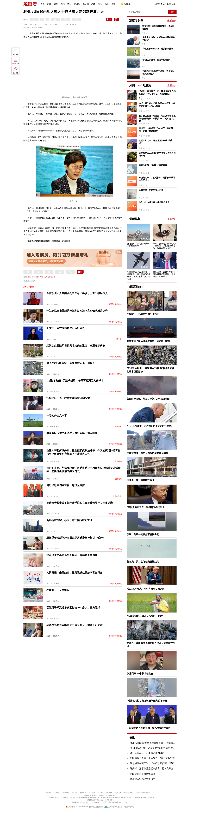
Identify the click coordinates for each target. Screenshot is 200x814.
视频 (113, 4)
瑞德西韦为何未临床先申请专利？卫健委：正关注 (74, 625)
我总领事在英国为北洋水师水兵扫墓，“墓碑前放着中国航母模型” (163, 763)
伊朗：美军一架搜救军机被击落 (143, 534)
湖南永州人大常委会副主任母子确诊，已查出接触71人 (77, 293)
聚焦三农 (118, 426)
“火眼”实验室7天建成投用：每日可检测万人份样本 (75, 380)
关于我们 (57, 793)
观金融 (86, 4)
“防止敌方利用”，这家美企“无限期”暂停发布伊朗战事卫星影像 (161, 747)
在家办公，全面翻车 (57, 590)
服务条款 (74, 793)
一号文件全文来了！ (57, 415)
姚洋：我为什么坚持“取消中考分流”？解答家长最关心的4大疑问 (157, 104)
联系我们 (48, 793)
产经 (93, 4)
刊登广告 (83, 793)
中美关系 (118, 339)
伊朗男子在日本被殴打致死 (140, 480)
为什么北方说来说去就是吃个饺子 (154, 202)
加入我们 (100, 793)
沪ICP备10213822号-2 (53, 798)
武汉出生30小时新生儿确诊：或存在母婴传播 (71, 555)
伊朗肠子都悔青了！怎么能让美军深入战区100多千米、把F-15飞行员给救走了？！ (157, 94)
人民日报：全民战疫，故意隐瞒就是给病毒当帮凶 (74, 572)
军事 (69, 4)
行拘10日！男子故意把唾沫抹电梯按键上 (69, 398)
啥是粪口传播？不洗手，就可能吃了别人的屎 (71, 432)
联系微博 (92, 793)
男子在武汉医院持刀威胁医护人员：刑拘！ (70, 363)
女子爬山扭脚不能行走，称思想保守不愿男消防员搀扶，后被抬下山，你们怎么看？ (157, 119)
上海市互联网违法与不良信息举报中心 (119, 807)
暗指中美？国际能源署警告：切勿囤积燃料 (158, 27)
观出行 (77, 4)
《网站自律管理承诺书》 (143, 793)
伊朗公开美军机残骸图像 (142, 773)
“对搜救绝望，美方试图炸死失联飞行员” (147, 700)
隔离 (45, 277)
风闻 (49, 4)
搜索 (172, 12)
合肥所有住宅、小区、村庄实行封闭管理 (69, 520)
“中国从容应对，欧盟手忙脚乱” (156, 60)
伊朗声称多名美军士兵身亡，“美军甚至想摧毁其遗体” (157, 758)
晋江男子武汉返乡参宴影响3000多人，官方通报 (73, 607)
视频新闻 (51, 277)
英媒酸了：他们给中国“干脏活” (143, 314)
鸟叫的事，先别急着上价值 (151, 190)
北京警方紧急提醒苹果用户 (144, 778)
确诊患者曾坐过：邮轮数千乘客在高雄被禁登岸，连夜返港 (79, 502)
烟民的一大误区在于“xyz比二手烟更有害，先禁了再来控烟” (156, 129)
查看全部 (172, 20)
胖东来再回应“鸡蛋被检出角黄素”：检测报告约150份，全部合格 (162, 742)
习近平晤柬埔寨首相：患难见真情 (65, 485)
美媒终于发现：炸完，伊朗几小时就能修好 (148, 398)
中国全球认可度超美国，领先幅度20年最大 (148, 727)
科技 (100, 4)
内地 (41, 277)
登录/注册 (171, 4)
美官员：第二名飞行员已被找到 (143, 561)
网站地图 (109, 793)
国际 (63, 4)
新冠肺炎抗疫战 (115, 304)
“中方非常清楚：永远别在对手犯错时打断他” (158, 38)
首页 (43, 4)
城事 (107, 4)
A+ (56, 24)
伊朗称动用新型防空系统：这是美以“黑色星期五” (158, 72)
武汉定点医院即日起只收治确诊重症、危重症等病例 (75, 345)
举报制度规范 (128, 793)
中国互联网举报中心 (97, 807)
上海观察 (118, 461)
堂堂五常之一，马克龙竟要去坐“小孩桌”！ (155, 142)
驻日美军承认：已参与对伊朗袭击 (147, 753)
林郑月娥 (35, 277)
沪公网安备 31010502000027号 (77, 807)
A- (50, 24)
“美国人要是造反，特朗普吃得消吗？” (146, 507)
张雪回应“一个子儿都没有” (140, 673)
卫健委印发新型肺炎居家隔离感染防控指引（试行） (75, 537)
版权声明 (66, 793)
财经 (56, 4)
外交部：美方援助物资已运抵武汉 (65, 328)
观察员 (125, 4)
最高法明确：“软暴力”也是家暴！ (154, 165)
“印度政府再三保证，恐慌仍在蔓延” (158, 48)
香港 (29, 277)
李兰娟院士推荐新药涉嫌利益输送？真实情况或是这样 (77, 310)
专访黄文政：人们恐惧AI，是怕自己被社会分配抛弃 (157, 179)
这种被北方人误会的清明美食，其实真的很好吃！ (157, 154)
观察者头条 (117, 496)
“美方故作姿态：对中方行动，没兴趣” (146, 588)
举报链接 (118, 793)
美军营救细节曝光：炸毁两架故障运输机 (147, 453)
